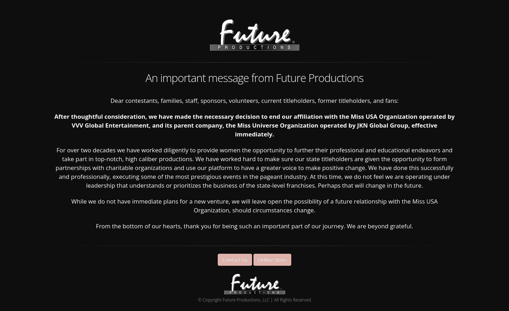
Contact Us (234, 259)
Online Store (272, 259)
